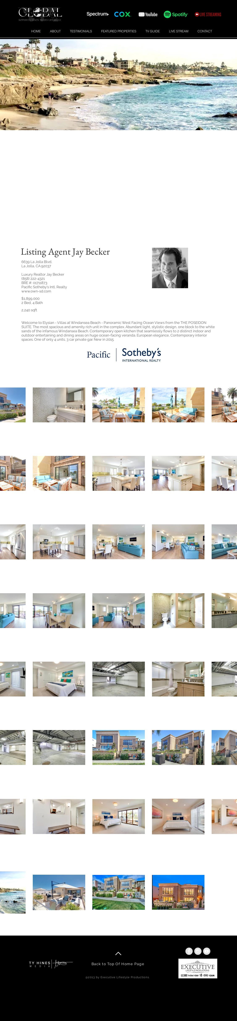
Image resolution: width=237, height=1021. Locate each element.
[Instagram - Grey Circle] (198, 951)
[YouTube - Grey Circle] (206, 951)
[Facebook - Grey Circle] (189, 951)
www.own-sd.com (36, 291)
